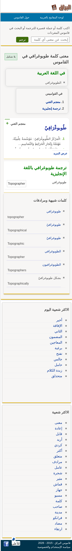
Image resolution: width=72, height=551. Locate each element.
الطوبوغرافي (52, 251)
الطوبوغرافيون (51, 264)
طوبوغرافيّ (53, 224)
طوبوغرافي (53, 211)
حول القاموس (21, 17)
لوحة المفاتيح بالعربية (51, 17)
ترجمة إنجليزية (51, 108)
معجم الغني (52, 102)
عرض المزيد (60, 153)
